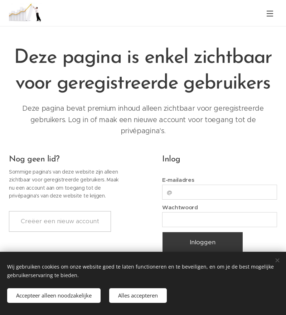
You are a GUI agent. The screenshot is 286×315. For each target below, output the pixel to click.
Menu (270, 13)
